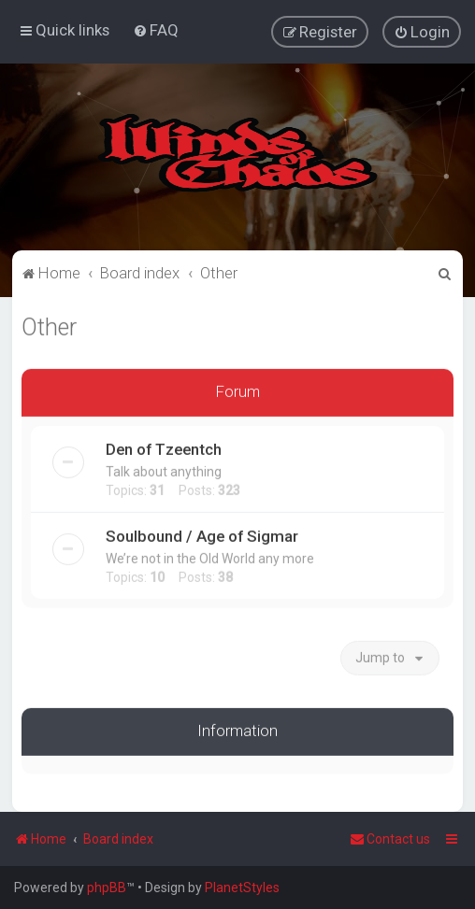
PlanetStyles (242, 887)
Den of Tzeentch (164, 447)
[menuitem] (155, 30)
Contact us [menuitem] (390, 838)
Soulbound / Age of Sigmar (202, 534)
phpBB (106, 887)
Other (49, 325)
